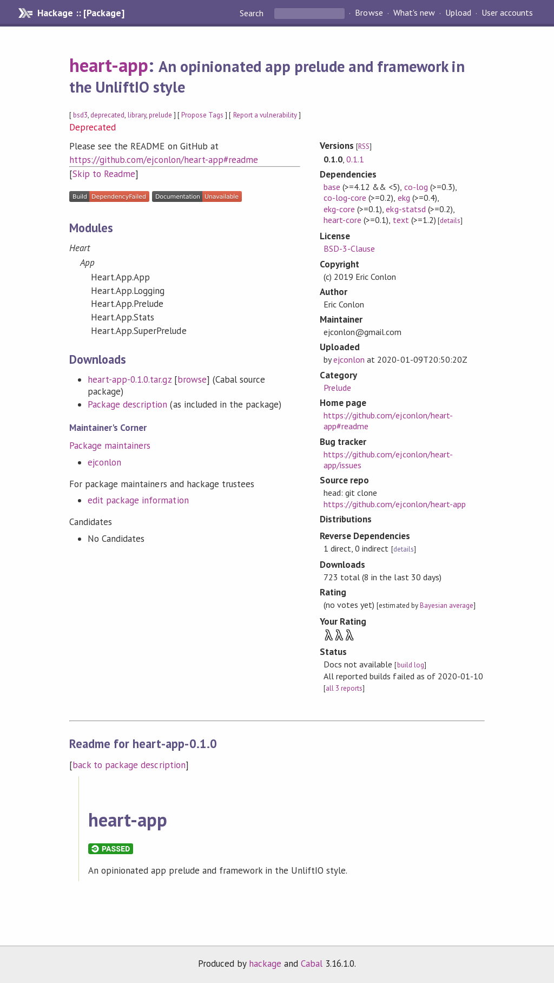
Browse (368, 13)
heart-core (342, 219)
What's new (414, 13)
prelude (160, 115)
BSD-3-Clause (349, 248)
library (137, 115)
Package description (127, 404)
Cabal (311, 963)
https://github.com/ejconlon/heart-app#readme (163, 160)
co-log (416, 186)
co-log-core (345, 197)
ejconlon (104, 462)
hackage (265, 963)
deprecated (107, 115)
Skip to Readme (103, 174)
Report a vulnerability (265, 115)
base (332, 186)
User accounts (507, 13)
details (450, 220)
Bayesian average (446, 605)
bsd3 (80, 115)
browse (192, 379)
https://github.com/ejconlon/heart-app (395, 504)
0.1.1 (355, 159)
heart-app (108, 65)
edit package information (138, 500)
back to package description (129, 765)
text (401, 219)
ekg (404, 197)
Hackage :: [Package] (80, 13)
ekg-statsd (405, 209)
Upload (458, 13)
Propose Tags (202, 115)
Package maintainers (109, 445)
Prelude (337, 387)
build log (410, 665)
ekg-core (339, 209)
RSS (364, 146)
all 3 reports (344, 688)
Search (253, 13)
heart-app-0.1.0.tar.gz (130, 379)
